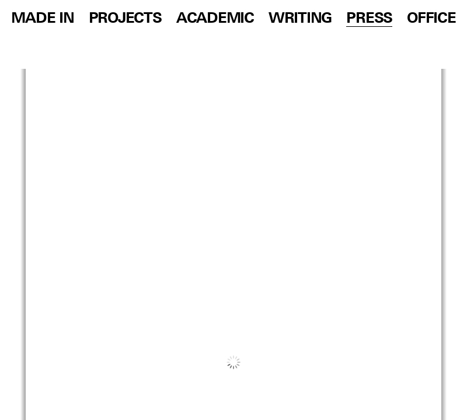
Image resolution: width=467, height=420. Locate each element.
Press (369, 18)
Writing (300, 18)
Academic (215, 18)
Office (431, 18)
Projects (125, 18)
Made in (42, 18)
